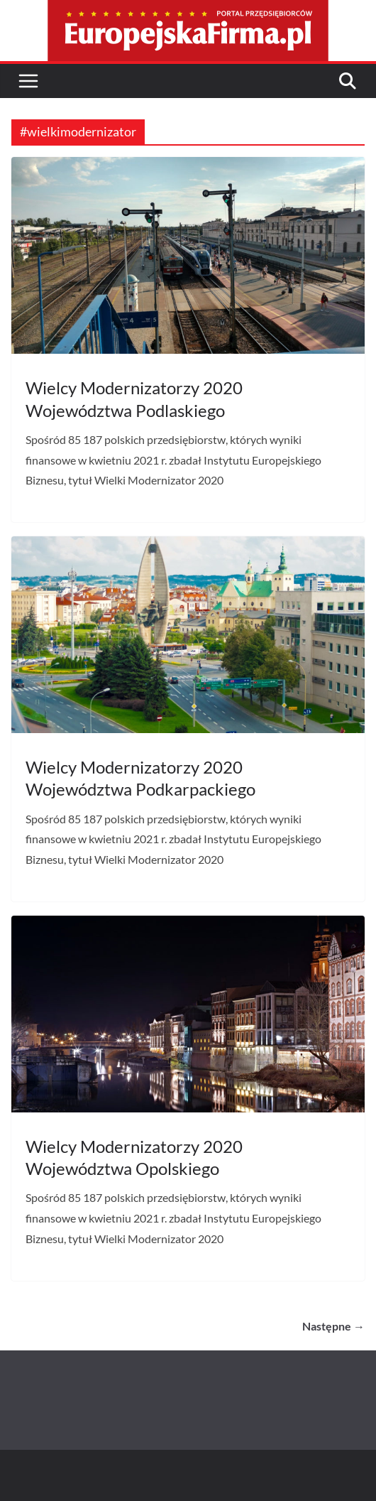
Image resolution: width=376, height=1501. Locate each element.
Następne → (333, 1326)
